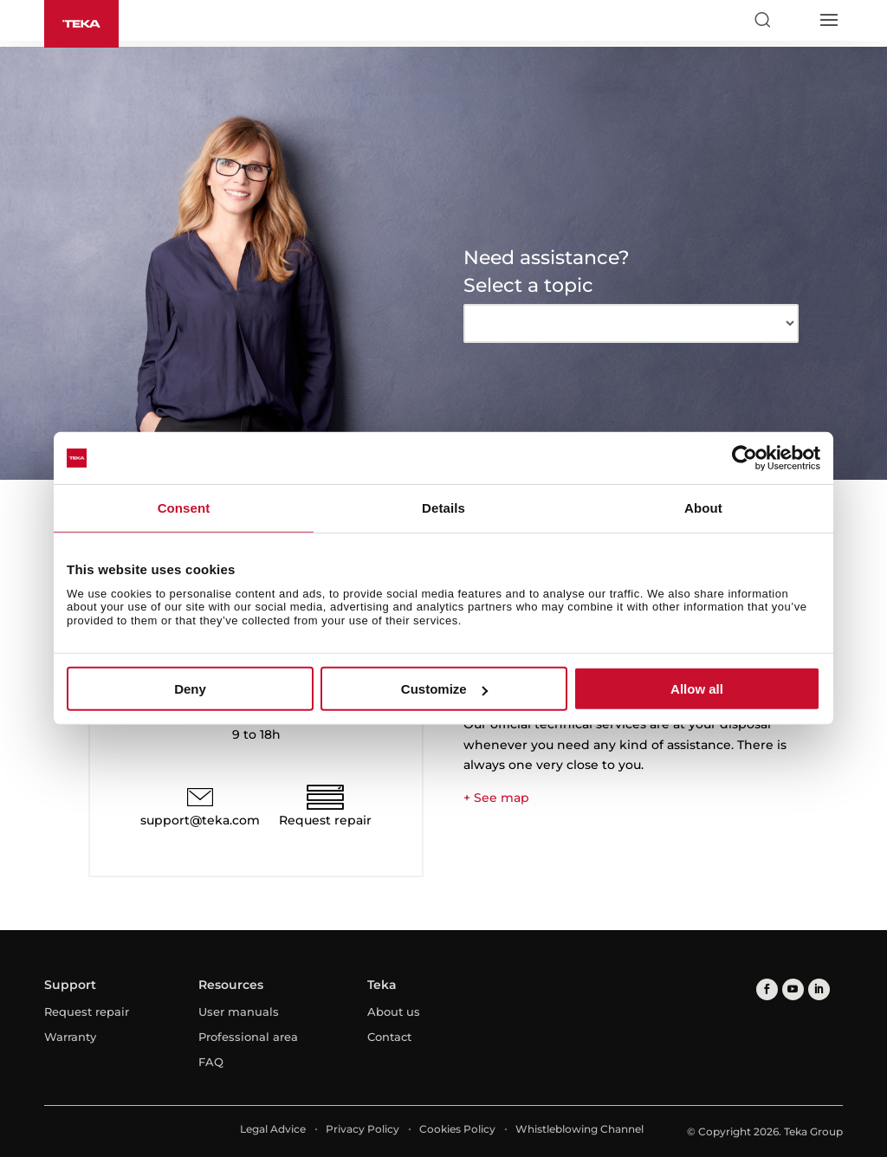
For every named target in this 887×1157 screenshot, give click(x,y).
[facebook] (767, 989)
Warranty (70, 1037)
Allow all (696, 689)
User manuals (238, 1011)
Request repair (325, 820)
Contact (389, 1037)
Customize (444, 689)
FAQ (210, 1062)
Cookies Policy (457, 1128)
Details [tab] (443, 508)
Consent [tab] (184, 508)
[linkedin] (819, 989)
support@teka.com (200, 820)
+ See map (496, 797)
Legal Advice (273, 1128)
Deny (190, 689)
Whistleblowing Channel (579, 1128)
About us (393, 1011)
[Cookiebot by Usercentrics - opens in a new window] (744, 458)
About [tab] (703, 508)
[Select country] (795, 20)
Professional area (248, 1037)
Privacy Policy (362, 1128)
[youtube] (793, 989)
